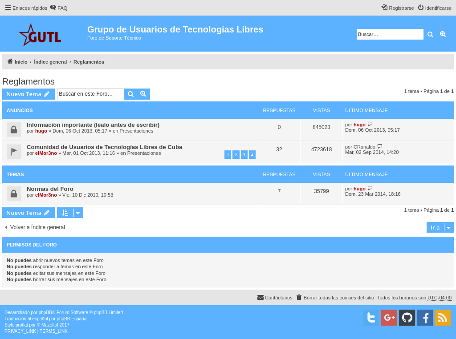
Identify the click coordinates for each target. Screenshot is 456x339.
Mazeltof (49, 325)
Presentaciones (137, 130)
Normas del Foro (50, 189)
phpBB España (71, 318)
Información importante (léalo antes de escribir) (93, 124)
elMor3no (46, 153)
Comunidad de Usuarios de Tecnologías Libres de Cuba (104, 147)
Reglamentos (28, 81)
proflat (22, 325)
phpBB (45, 312)
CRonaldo (364, 146)
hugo (41, 130)
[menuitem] (58, 8)
